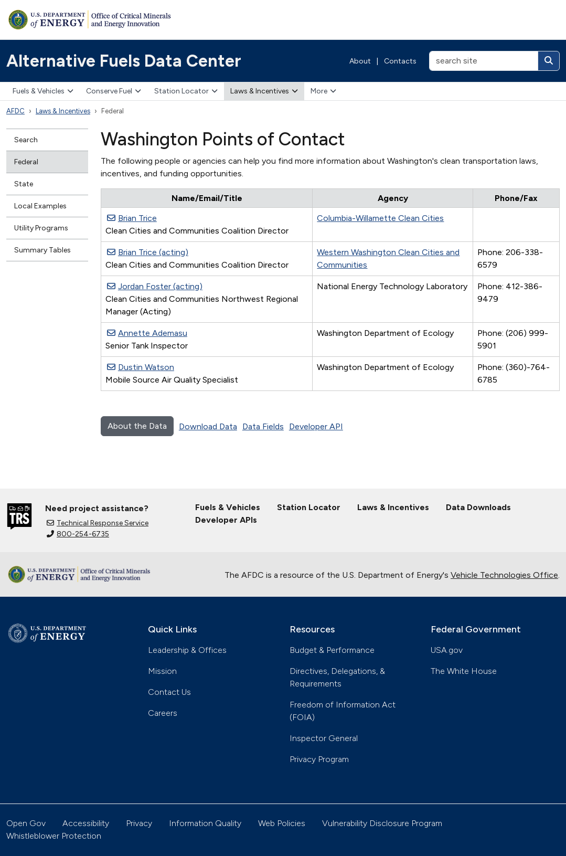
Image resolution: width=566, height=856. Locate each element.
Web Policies (281, 823)
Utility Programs (41, 228)
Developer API (316, 426)
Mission (162, 671)
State (23, 183)
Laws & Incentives (264, 91)
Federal (26, 161)
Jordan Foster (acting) (154, 286)
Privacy (139, 823)
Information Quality (205, 823)
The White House (464, 671)
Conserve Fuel (113, 91)
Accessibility (85, 823)
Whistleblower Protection (53, 836)
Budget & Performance (332, 650)
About (360, 61)
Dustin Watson (140, 367)
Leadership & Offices (187, 650)
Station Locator (186, 91)
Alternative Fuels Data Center (123, 61)
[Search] (549, 61)
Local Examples (40, 206)
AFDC (15, 111)
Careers (162, 713)
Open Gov (26, 823)
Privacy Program (319, 759)
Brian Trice (132, 218)
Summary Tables (42, 250)
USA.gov (447, 650)
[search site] (483, 61)
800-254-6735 (78, 534)
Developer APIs (226, 520)
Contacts (400, 61)
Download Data (208, 426)
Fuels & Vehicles (43, 91)
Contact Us (169, 692)
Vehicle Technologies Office (504, 575)
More (323, 91)
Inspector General (324, 738)
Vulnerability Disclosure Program (382, 823)
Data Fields (263, 426)
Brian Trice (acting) (147, 252)
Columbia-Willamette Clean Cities (380, 218)
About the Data (137, 426)
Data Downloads (478, 507)
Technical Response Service (97, 523)
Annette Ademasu (147, 333)
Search (26, 139)
